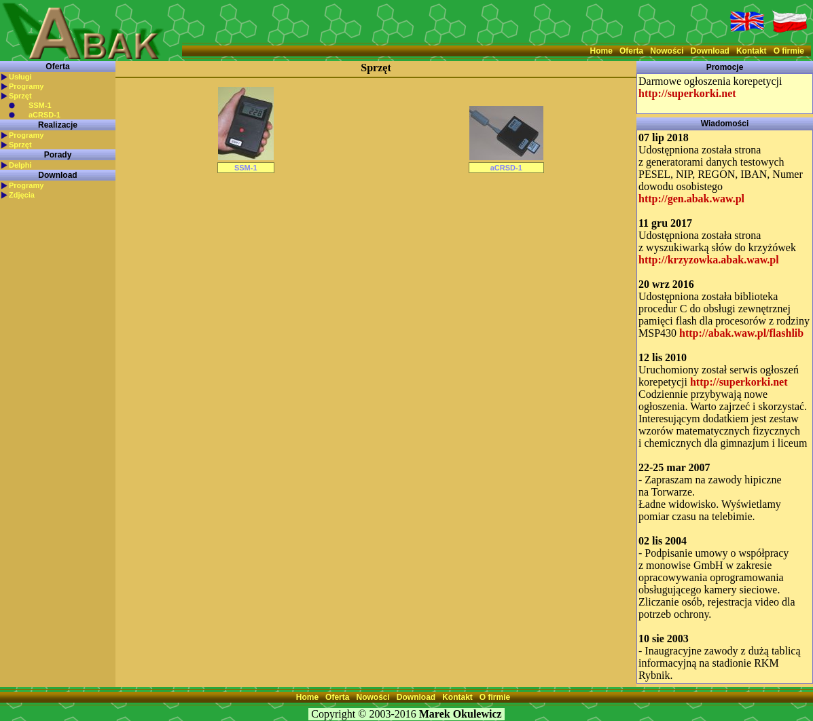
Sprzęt (20, 96)
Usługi (20, 77)
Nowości (666, 51)
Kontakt (751, 51)
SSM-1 (40, 105)
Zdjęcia (22, 195)
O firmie (789, 51)
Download (710, 51)
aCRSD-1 (44, 115)
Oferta (631, 51)
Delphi (20, 165)
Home (601, 51)
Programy (26, 86)
